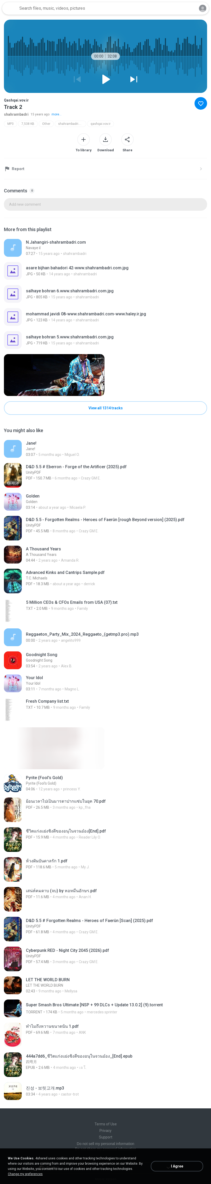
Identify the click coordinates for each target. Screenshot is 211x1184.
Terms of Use (106, 1124)
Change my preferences (25, 1174)
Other (46, 124)
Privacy (105, 1131)
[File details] (105, 248)
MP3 (10, 124)
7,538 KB (27, 124)
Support (105, 1137)
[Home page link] (10, 8)
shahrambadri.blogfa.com (72, 124)
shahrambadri (16, 114)
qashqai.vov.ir (100, 124)
